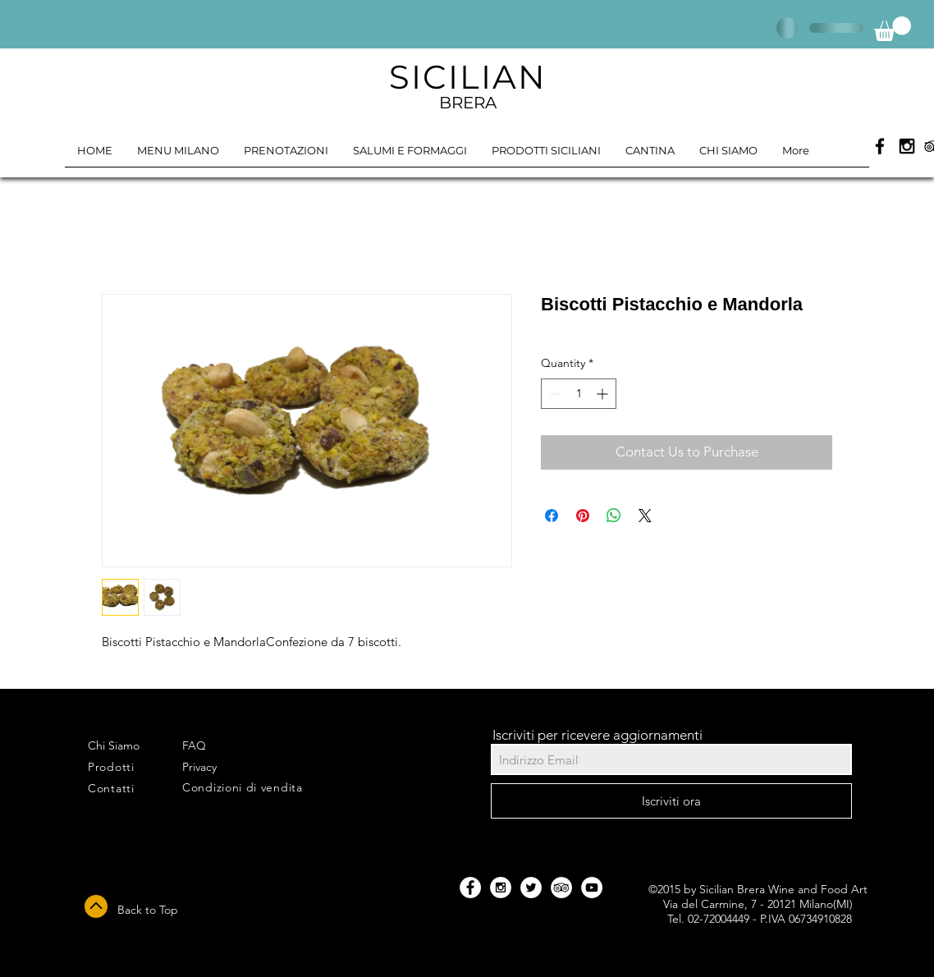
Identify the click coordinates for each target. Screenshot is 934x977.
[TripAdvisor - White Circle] (561, 887)
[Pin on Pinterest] (583, 515)
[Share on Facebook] (551, 515)
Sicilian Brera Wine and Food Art (783, 889)
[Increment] (603, 393)
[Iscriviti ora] (671, 801)
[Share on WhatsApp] (614, 515)
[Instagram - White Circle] (500, 887)
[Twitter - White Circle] (531, 887)
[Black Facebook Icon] (880, 146)
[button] (892, 28)
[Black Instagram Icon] (907, 146)
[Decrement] (553, 393)
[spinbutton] (578, 393)
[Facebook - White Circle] (470, 887)
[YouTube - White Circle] (591, 887)
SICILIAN (468, 77)
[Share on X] (645, 515)
